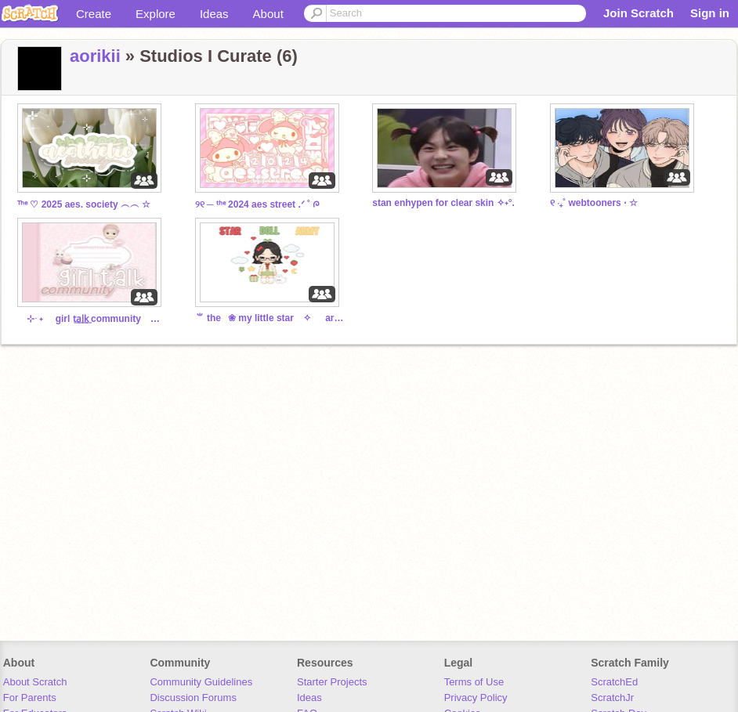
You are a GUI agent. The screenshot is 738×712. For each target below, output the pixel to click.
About (268, 13)
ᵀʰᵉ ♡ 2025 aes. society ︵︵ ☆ (83, 204)
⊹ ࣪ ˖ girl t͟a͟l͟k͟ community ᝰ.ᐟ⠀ (91, 318)
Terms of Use (474, 682)
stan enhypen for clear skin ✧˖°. (443, 202)
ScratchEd (614, 682)
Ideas (214, 13)
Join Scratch (638, 13)
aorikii (95, 56)
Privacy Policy (476, 697)
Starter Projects (332, 682)
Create (93, 13)
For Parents (29, 697)
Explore (155, 13)
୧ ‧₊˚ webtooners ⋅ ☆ (594, 202)
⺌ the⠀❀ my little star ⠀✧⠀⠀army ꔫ (269, 318)
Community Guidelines (201, 682)
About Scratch (35, 682)
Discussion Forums (193, 697)
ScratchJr (612, 697)
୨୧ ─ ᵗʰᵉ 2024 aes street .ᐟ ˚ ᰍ (257, 204)
